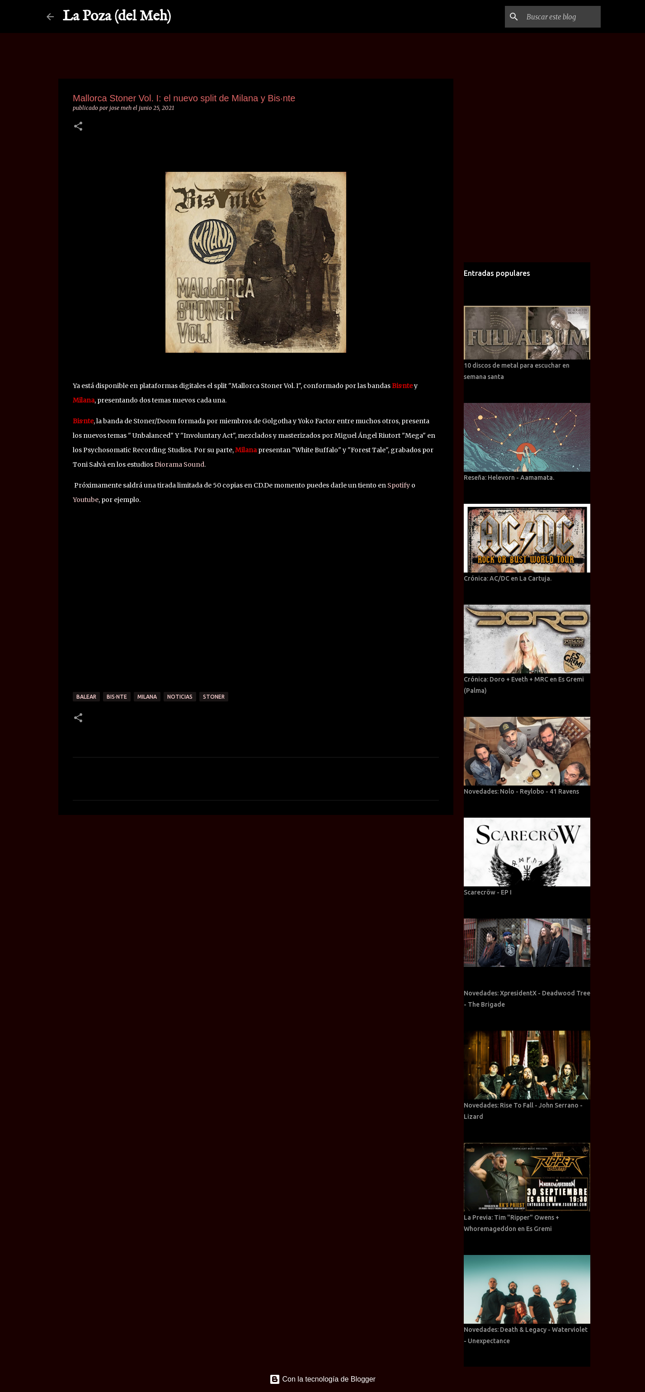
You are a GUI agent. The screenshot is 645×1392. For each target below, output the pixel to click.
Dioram (167, 464)
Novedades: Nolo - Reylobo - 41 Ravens (521, 791)
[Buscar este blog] (553, 17)
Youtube (86, 500)
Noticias (180, 697)
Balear (86, 697)
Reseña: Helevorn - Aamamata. (509, 477)
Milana (147, 697)
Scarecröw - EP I (488, 892)
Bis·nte (117, 697)
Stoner (214, 697)
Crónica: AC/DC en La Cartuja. (507, 578)
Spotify (399, 485)
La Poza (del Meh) (117, 16)
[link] (191, 464)
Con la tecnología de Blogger (322, 1379)
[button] (78, 127)
